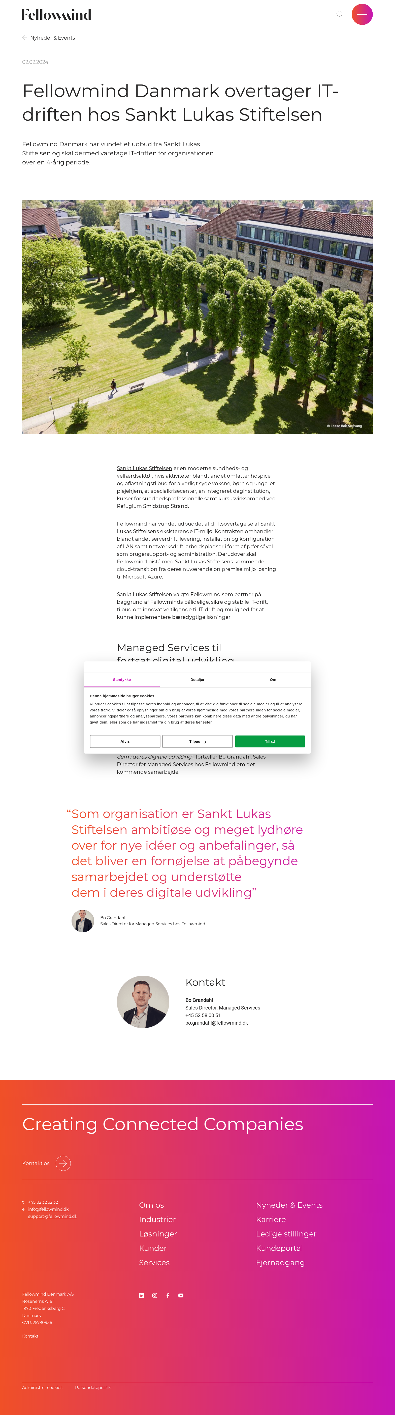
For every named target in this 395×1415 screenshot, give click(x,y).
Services (154, 1262)
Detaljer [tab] (197, 679)
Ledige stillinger (286, 1233)
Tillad (270, 741)
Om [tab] (273, 679)
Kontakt (30, 1336)
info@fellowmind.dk (48, 1209)
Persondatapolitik (93, 1387)
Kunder (153, 1248)
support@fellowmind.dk (52, 1216)
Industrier (157, 1219)
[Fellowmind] (58, 14)
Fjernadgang (280, 1262)
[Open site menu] (362, 14)
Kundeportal (279, 1248)
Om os (151, 1205)
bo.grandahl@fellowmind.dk (216, 1023)
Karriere (271, 1219)
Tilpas (197, 741)
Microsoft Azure (142, 577)
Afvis (125, 741)
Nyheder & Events (289, 1205)
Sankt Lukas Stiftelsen (144, 468)
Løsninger (158, 1233)
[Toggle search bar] (340, 14)
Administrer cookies (42, 1387)
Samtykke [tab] (122, 679)
